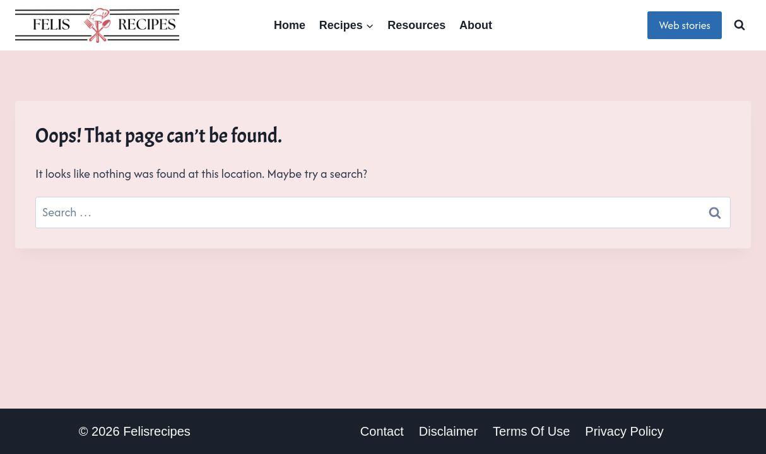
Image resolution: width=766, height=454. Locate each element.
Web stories (684, 25)
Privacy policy (624, 431)
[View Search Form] (739, 25)
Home (289, 25)
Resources (416, 25)
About (475, 25)
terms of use (531, 431)
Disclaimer (448, 431)
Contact (382, 431)
